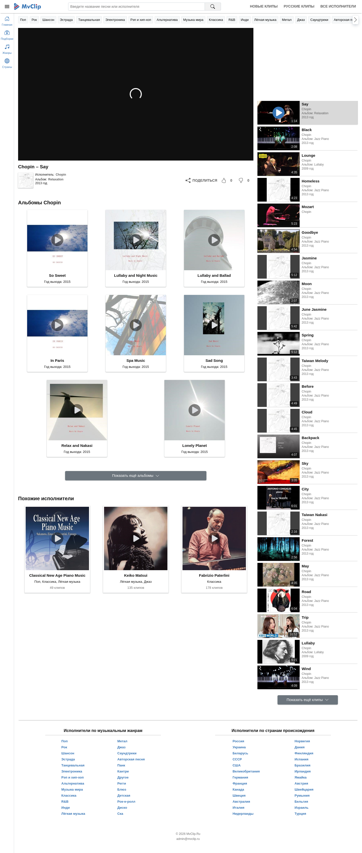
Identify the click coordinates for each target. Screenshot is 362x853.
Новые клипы (264, 6)
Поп (23, 20)
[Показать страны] (7, 62)
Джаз (301, 20)
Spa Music (135, 360)
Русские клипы (299, 6)
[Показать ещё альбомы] (135, 475)
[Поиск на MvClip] (213, 7)
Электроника (115, 20)
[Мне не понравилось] (244, 180)
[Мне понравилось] (227, 180)
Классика (216, 20)
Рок (34, 20)
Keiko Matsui (136, 575)
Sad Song (214, 360)
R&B (232, 20)
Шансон (48, 20)
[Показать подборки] (7, 34)
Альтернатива (167, 20)
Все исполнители (338, 6)
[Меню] (7, 7)
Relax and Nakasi (76, 445)
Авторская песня (346, 20)
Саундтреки (319, 20)
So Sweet (57, 275)
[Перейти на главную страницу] (7, 20)
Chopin (61, 174)
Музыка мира (193, 20)
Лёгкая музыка (265, 20)
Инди (245, 20)
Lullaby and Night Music (136, 275)
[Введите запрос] (136, 7)
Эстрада (66, 20)
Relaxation (56, 179)
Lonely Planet (194, 445)
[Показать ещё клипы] (308, 700)
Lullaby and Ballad (214, 275)
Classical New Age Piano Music (57, 575)
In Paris (57, 360)
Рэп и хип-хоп (140, 20)
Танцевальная (89, 20)
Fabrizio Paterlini (214, 575)
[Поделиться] (201, 180)
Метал (286, 20)
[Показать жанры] (7, 48)
